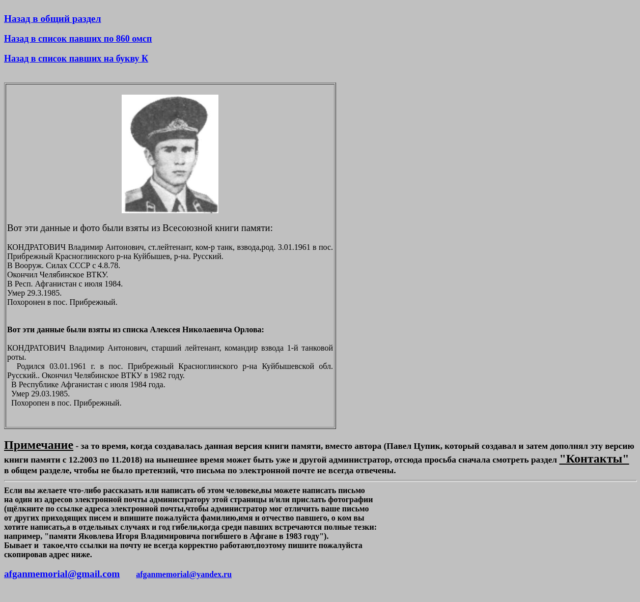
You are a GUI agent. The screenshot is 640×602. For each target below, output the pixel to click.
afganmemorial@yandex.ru (184, 574)
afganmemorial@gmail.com (62, 573)
